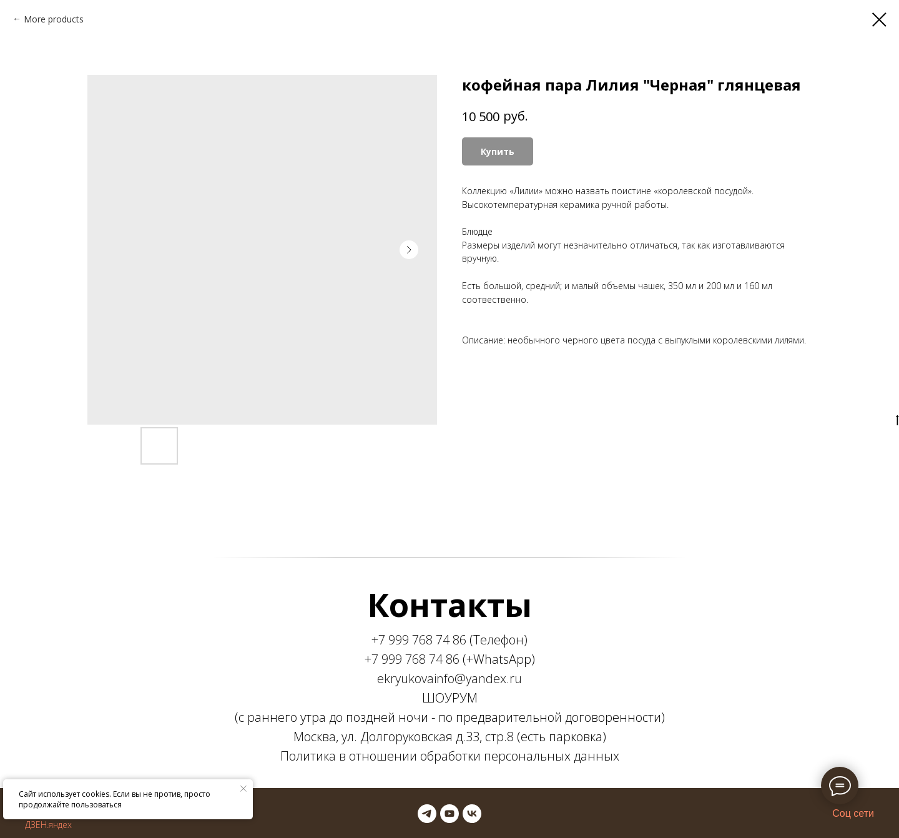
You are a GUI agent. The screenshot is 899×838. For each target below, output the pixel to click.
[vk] (472, 813)
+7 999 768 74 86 (418, 639)
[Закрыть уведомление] (243, 788)
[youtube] (449, 813)
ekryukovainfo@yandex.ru (449, 678)
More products (54, 19)
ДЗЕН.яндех (48, 825)
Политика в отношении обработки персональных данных (449, 755)
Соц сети (853, 813)
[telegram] (427, 813)
